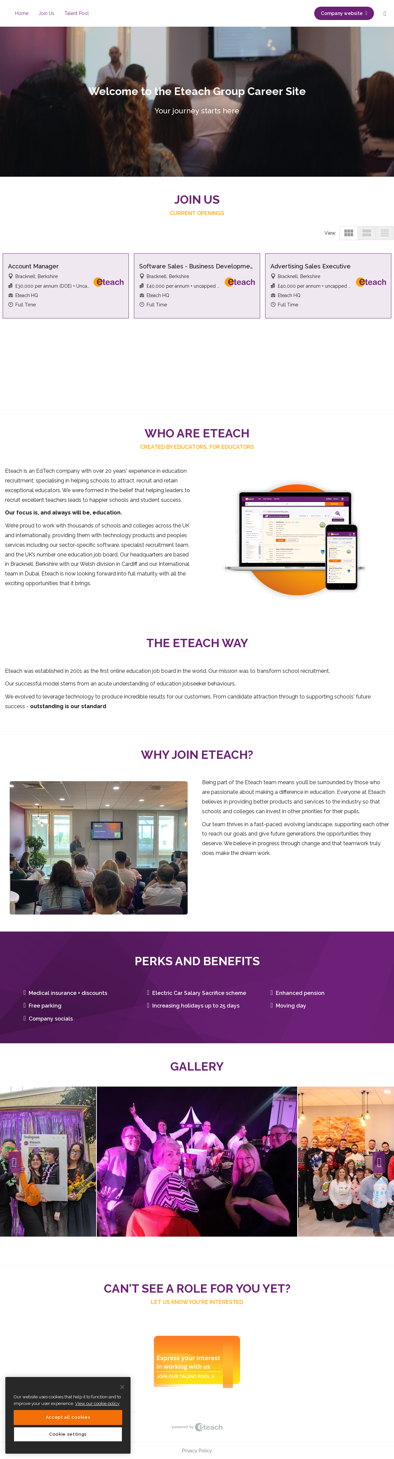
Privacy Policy (197, 1450)
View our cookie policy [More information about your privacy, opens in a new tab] (97, 1403)
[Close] (122, 1387)
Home (21, 13)
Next (379, 1163)
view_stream (367, 233)
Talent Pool (76, 13)
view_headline (385, 233)
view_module (349, 233)
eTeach (197, 1427)
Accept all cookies (68, 1417)
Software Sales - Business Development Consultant (197, 266)
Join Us (46, 13)
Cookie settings (68, 1434)
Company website (344, 13)
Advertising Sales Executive (310, 266)
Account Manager (33, 266)
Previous (15, 1163)
